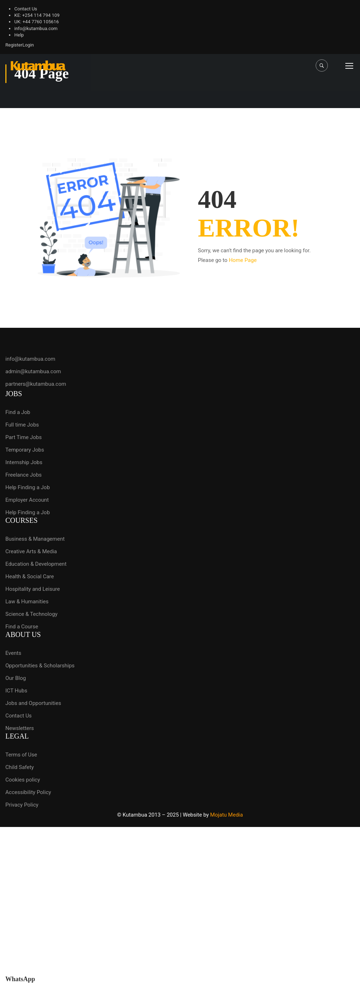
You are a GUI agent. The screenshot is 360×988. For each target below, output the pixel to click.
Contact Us (25, 8)
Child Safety (19, 767)
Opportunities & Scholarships (40, 665)
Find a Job (17, 412)
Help (19, 35)
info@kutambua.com (36, 28)
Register (14, 45)
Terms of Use (21, 754)
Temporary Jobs (24, 450)
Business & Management (35, 539)
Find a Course (21, 626)
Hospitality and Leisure (32, 589)
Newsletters (19, 728)
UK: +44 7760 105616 (36, 21)
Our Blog (15, 678)
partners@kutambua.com (35, 384)
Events (13, 653)
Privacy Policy (21, 805)
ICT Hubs (16, 690)
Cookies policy (22, 780)
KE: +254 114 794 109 (37, 15)
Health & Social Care (29, 576)
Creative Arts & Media (31, 551)
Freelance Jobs (23, 475)
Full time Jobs (22, 425)
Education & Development (35, 564)
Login (28, 45)
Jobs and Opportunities (33, 703)
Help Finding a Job (27, 487)
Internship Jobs (23, 462)
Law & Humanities (27, 601)
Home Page (243, 260)
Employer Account (27, 500)
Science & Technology (31, 614)
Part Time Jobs (23, 437)
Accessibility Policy (28, 792)
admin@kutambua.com (33, 371)
